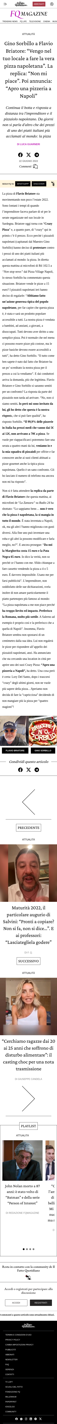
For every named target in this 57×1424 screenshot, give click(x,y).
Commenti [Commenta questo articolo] (28, 166)
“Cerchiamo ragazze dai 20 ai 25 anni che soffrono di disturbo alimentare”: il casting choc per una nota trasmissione (28, 1054)
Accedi (16, 1303)
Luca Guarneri (30, 144)
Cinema (46, 21)
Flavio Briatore (15, 750)
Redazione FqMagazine (24, 1213)
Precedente (28, 827)
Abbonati (39, 4)
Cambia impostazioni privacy (19, 1345)
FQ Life (23, 21)
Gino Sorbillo (43, 750)
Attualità (28, 34)
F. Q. (30, 952)
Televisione (35, 21)
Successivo (28, 961)
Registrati (41, 1303)
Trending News (10, 21)
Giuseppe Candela (30, 1079)
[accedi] (52, 4)
